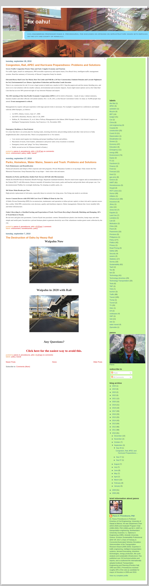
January (117, 486)
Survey (112, 262)
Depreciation (114, 136)
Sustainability (114, 264)
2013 (114, 423)
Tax (111, 270)
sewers (112, 256)
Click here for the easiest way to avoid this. (54, 350)
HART (112, 182)
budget (112, 117)
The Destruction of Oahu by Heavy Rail (29, 237)
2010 (114, 433)
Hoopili (112, 188)
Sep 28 (119, 448)
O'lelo (112, 226)
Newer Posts (11, 362)
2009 (114, 490)
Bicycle (112, 111)
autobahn (113, 109)
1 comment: (47, 226)
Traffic (29, 153)
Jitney (112, 204)
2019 (114, 405)
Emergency (114, 150)
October (117, 442)
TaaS (111, 267)
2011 (114, 430)
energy (112, 152)
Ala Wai (112, 103)
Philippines (114, 237)
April (116, 477)
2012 (114, 427)
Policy (24, 153)
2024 (114, 389)
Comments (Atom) (23, 366)
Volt (111, 319)
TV (111, 305)
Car (111, 120)
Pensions (113, 234)
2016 (114, 414)
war (111, 322)
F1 (111, 161)
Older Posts (97, 362)
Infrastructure (114, 199)
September (118, 445)
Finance (112, 166)
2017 (114, 411)
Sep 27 (119, 457)
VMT (111, 316)
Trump (112, 300)
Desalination (114, 139)
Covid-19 (113, 133)
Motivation (113, 223)
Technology (114, 275)
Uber (111, 308)
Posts (114, 373)
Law (111, 221)
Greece (112, 180)
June (116, 470)
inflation (112, 196)
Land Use (113, 215)
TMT (111, 286)
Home (54, 362)
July (116, 467)
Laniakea (113, 218)
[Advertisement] (129, 77)
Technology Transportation (119, 281)
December (118, 436)
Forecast (113, 171)
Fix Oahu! (38, 22)
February (117, 483)
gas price (113, 177)
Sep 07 (119, 460)
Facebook (113, 163)
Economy (113, 144)
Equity (112, 158)
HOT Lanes (114, 191)
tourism (112, 292)
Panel (112, 229)
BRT (111, 114)
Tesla (111, 283)
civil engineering (115, 125)
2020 (114, 401)
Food (111, 169)
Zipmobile (113, 327)
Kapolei (112, 212)
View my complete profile (119, 575)
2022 (114, 395)
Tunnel (112, 303)
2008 (114, 493)
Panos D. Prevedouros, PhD (124, 516)
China (112, 122)
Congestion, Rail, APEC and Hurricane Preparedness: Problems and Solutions (53, 65)
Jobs (111, 207)
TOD (111, 289)
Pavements (114, 231)
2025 (114, 386)
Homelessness (27, 228)
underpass (113, 313)
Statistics (113, 259)
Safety (112, 251)
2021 (114, 398)
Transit (34, 153)
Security (113, 253)
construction (114, 130)
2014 (114, 420)
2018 (114, 408)
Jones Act (113, 210)
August (117, 464)
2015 (114, 417)
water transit (114, 324)
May (116, 473)
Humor (112, 193)
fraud (111, 174)
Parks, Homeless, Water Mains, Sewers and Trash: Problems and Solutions (51, 162)
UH (111, 311)
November (118, 439)
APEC (112, 106)
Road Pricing (114, 248)
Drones (112, 141)
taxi (111, 272)
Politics (112, 242)
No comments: (49, 151)
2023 (114, 392)
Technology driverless (118, 278)
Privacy (112, 245)
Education (113, 147)
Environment (16, 153)
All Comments (117, 377)
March (116, 480)
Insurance (113, 202)
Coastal (112, 128)
